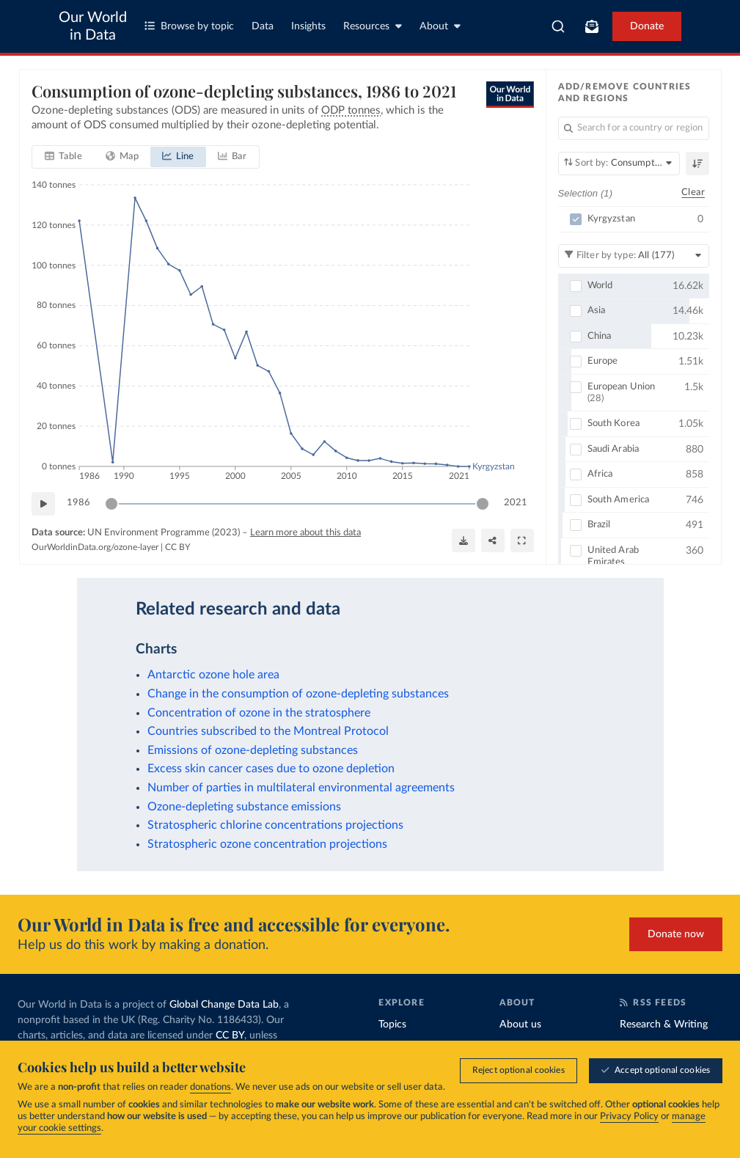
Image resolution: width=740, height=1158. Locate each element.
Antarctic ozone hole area (213, 675)
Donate (647, 26)
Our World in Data (93, 26)
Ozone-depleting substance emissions (244, 807)
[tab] (63, 157)
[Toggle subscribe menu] (592, 26)
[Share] (492, 540)
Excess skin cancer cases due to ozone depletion (271, 768)
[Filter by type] (633, 256)
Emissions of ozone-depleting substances (252, 750)
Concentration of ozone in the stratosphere (258, 713)
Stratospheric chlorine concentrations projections (275, 825)
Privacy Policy (629, 1116)
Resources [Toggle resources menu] (372, 26)
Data (263, 26)
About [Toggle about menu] (440, 26)
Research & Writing (664, 1024)
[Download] (463, 540)
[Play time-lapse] (43, 504)
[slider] (111, 503)
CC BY (177, 547)
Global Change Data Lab (224, 1005)
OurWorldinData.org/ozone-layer (95, 547)
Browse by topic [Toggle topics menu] (189, 26)
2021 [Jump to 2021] (515, 503)
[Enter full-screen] (521, 540)
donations (210, 1087)
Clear (693, 193)
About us (520, 1024)
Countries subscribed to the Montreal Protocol (268, 731)
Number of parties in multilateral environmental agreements (301, 788)
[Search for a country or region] (633, 128)
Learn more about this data (305, 533)
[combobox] (558, 26)
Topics (392, 1024)
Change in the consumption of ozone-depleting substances (298, 694)
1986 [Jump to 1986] (78, 503)
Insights (308, 26)
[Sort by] (618, 163)
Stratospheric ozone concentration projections (267, 844)
